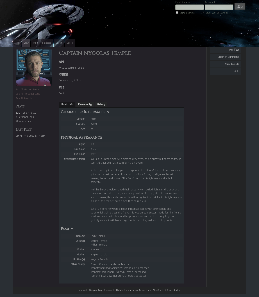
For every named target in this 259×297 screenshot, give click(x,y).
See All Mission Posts (27, 89)
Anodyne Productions (140, 290)
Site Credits (159, 290)
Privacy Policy (173, 290)
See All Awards (24, 98)
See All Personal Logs (28, 94)
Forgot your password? (216, 12)
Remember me (187, 13)
